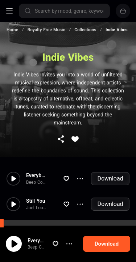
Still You (35, 200)
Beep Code (38, 247)
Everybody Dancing (43, 240)
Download (110, 178)
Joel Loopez (38, 208)
